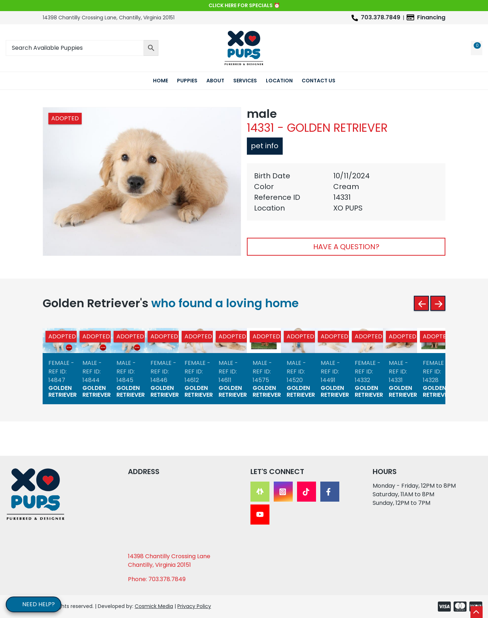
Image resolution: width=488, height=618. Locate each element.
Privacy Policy (194, 606)
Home (160, 80)
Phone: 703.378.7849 (157, 579)
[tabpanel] (346, 192)
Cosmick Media (154, 606)
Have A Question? (346, 247)
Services (245, 80)
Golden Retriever (62, 391)
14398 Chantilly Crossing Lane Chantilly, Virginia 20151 (169, 560)
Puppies (187, 80)
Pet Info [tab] (263, 146)
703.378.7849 (380, 17)
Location (279, 80)
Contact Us (318, 80)
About (215, 80)
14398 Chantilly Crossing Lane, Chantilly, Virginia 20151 (108, 17)
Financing (431, 17)
